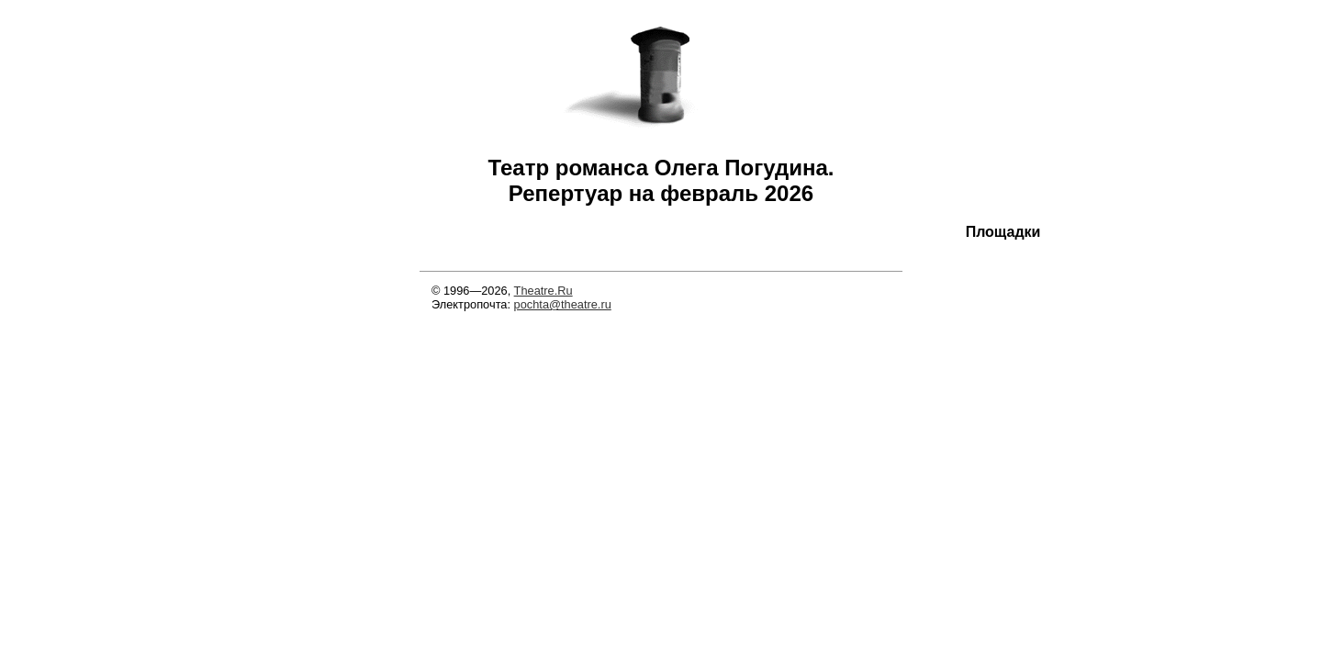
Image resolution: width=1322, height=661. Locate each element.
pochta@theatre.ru (562, 304)
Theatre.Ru (543, 290)
